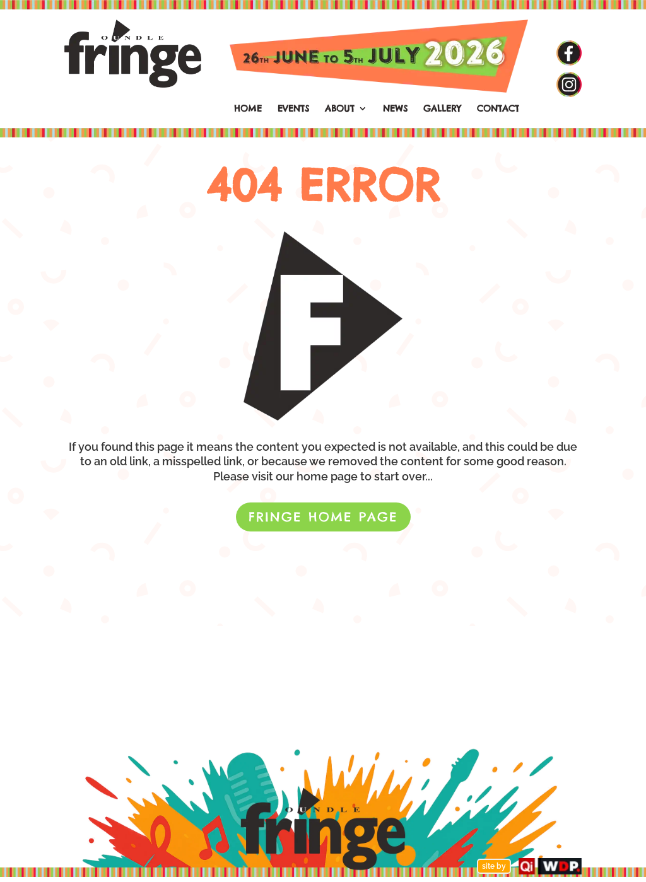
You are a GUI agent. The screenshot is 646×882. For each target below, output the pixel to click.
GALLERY (442, 109)
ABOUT (340, 109)
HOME (248, 109)
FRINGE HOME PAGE (323, 517)
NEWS (395, 109)
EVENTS (293, 109)
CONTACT (498, 109)
